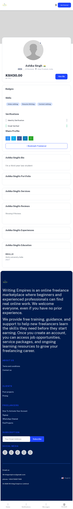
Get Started (64, 5)
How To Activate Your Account (15, 411)
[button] (65, 478)
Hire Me (61, 76)
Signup (5, 415)
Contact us (7, 370)
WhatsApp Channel (10, 419)
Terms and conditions (11, 366)
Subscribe (37, 439)
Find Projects (8, 423)
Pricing (5, 396)
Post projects (8, 392)
